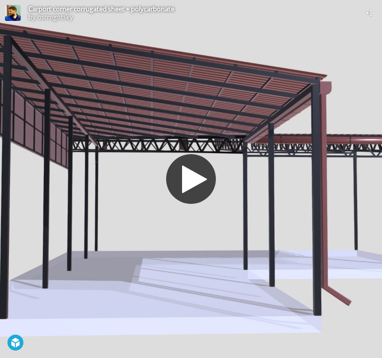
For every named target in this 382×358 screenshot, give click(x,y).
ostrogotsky (55, 16)
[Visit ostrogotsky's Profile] (13, 13)
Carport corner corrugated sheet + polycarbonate (101, 8)
